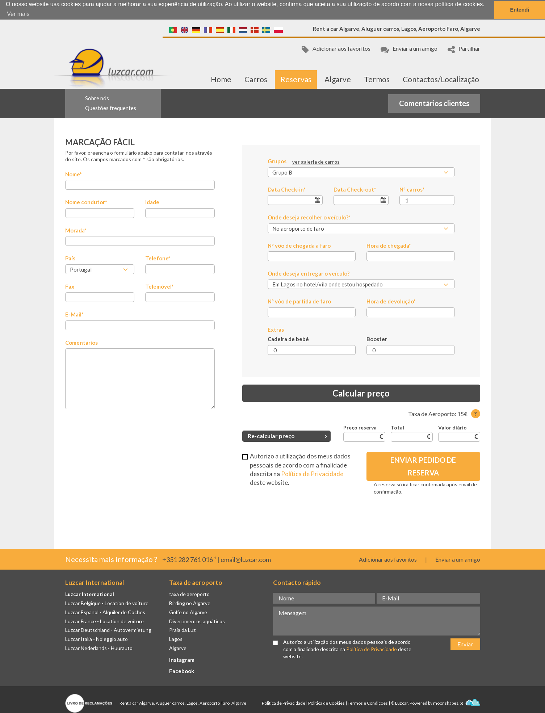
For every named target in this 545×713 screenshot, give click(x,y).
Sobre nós (97, 98)
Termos (377, 78)
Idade (152, 202)
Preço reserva (360, 427)
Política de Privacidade (312, 473)
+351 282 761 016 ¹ (189, 559)
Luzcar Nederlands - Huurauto (99, 648)
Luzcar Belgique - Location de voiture (106, 603)
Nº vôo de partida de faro (299, 301)
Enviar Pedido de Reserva (423, 466)
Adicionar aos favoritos (336, 49)
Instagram (181, 659)
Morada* (76, 230)
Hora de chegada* (388, 245)
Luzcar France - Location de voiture (104, 621)
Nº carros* (412, 189)
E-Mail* (74, 314)
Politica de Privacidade (283, 702)
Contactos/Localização (441, 78)
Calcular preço (361, 392)
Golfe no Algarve (188, 612)
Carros (255, 78)
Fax (69, 286)
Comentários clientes (434, 102)
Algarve (337, 78)
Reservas (295, 78)
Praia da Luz (182, 630)
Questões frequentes (110, 107)
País (70, 258)
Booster (376, 339)
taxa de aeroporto (189, 594)
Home (221, 78)
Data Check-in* (287, 189)
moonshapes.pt (456, 702)
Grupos (304, 161)
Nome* (73, 174)
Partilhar (464, 49)
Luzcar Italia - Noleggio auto (96, 639)
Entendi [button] (519, 10)
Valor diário (452, 427)
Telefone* (158, 258)
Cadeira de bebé (288, 339)
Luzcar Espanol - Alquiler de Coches (105, 612)
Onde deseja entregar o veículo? (308, 273)
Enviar (465, 643)
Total (397, 427)
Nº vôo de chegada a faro (299, 245)
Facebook (181, 670)
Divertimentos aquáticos (197, 621)
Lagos (176, 639)
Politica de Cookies (326, 702)
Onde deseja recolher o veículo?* (309, 217)
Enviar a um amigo (409, 49)
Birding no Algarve (189, 603)
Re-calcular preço (287, 435)
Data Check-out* (355, 189)
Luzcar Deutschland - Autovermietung (108, 630)
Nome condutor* (86, 202)
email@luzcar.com (246, 559)
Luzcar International (89, 594)
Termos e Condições (368, 702)
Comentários (81, 342)
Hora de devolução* (391, 301)
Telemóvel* (159, 286)
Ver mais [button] (18, 14)
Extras (276, 329)
